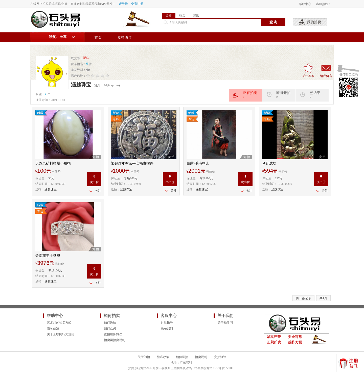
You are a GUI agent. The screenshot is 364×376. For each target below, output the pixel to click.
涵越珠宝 (50, 189)
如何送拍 (110, 322)
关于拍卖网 (225, 322)
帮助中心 (305, 4)
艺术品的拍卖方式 (59, 322)
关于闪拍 (144, 357)
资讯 (196, 15)
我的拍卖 (314, 22)
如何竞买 (110, 328)
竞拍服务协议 (113, 334)
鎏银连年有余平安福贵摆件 (132, 163)
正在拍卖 (247, 94)
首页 (98, 37)
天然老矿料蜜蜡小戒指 (53, 163)
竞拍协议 (125, 37)
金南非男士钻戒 (47, 256)
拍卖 (182, 15)
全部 (169, 15)
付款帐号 (167, 322)
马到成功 (269, 163)
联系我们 (167, 328)
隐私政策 (53, 328)
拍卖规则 (201, 357)
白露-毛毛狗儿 (198, 163)
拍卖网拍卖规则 (114, 340)
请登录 (123, 4)
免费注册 (137, 4)
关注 (98, 190)
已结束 (314, 94)
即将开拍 (280, 94)
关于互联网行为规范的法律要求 (68, 334)
